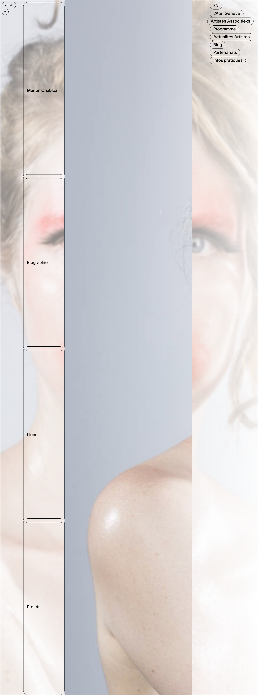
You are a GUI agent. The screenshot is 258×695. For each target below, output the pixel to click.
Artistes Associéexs (230, 21)
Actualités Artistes (231, 36)
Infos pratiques (228, 60)
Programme (224, 28)
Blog (217, 44)
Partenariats (225, 52)
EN (216, 5)
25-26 (9, 5)
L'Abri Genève (226, 13)
